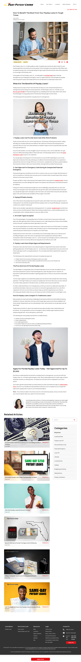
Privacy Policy (48, 631)
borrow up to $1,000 (19, 91)
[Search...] (65, 420)
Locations (35, 631)
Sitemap (35, 638)
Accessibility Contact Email (51, 640)
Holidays (56, 465)
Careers (35, 635)
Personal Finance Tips (60, 444)
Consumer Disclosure (50, 635)
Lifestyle (56, 457)
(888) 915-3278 (72, 9)
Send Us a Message (69, 633)
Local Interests (58, 461)
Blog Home (57, 432)
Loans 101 (25, 62)
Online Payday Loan (23, 631)
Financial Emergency (59, 449)
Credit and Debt (58, 436)
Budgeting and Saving (60, 469)
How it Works (21, 629)
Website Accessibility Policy (52, 638)
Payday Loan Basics (59, 477)
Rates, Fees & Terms (50, 633)
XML (34, 640)
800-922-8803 (49, 642)
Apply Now (71, 642)
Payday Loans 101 (17, 62)
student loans (56, 208)
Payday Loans (8, 629)
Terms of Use (48, 629)
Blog (34, 629)
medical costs (59, 180)
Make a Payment (37, 633)
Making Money (58, 473)
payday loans (49, 75)
